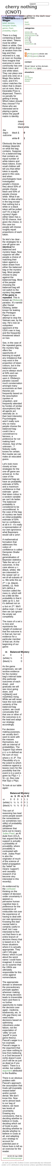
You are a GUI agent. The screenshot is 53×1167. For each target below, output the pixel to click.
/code (27, 37)
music (27, 24)
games (5, 28)
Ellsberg (17, 300)
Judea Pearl (8, 833)
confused (10, 889)
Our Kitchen (29, 78)
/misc (26, 40)
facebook (28, 79)
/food (26, 39)
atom (36, 54)
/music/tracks (29, 44)
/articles (6, 1158)
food (26, 22)
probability (6, 31)
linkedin (27, 81)
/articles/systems (30, 35)
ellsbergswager (16, 1158)
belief (4, 23)
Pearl (11, 28)
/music (27, 42)
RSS (30, 54)
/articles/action (30, 34)
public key (32, 68)
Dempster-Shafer (9, 26)
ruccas (27, 76)
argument (7, 1070)
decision (11, 23)
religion (14, 31)
